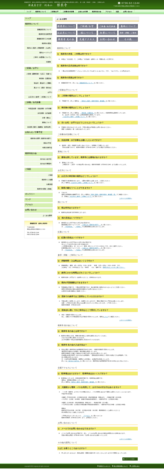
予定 (46, 148)
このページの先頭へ (125, 198)
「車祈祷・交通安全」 (87, 113)
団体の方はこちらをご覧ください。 (114, 267)
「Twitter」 (78, 226)
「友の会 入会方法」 (73, 361)
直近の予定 (47, 143)
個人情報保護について (121, 466)
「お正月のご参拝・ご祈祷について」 (74, 116)
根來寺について (32, 24)
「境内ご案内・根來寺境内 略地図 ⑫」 (103, 194)
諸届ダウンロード (105, 466)
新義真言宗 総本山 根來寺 (50, 5)
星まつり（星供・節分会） (43, 88)
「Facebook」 (68, 226)
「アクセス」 (87, 415)
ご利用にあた (135, 466)
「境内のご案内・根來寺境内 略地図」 (93, 101)
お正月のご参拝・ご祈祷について (40, 97)
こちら (106, 316)
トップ (28, 18)
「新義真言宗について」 (86, 83)
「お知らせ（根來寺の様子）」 (91, 224)
